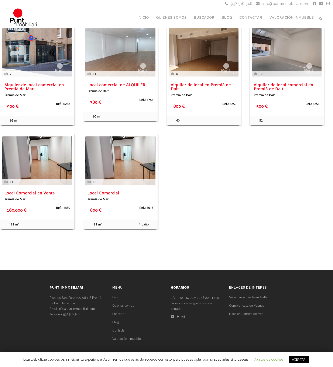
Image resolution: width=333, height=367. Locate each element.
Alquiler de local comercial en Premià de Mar (34, 87)
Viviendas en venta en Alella (248, 297)
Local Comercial (103, 193)
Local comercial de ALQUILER (116, 85)
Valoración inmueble (126, 338)
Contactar (119, 330)
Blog (115, 322)
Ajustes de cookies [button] (268, 359)
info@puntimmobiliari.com (282, 3)
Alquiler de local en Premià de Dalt (201, 87)
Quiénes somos (123, 305)
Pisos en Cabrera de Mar (246, 314)
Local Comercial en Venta (29, 193)
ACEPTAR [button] (298, 359)
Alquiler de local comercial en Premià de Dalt (283, 87)
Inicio (116, 297)
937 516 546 (238, 3)
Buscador (119, 314)
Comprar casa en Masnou (246, 305)
